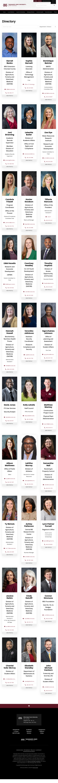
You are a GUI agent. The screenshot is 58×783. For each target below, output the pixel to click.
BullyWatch (53, 2)
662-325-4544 (10, 630)
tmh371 (48, 216)
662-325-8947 (48, 96)
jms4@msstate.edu (9, 626)
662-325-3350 (29, 295)
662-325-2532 (29, 484)
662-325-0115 (48, 427)
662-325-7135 (29, 685)
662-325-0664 (29, 419)
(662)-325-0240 (9, 369)
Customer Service (19, 749)
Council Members (11, 12)
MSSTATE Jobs (16, 733)
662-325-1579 (48, 488)
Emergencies (16, 729)
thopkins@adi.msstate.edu (49, 283)
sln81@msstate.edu (48, 484)
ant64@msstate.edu (29, 556)
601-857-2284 (29, 560)
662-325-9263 (29, 88)
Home (4, 12)
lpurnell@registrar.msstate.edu (49, 541)
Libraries (29, 733)
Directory (40, 0)
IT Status (16, 731)
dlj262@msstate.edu (9, 417)
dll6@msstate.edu (10, 89)
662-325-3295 (48, 161)
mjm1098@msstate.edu (48, 424)
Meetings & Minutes (30, 12)
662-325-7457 (10, 482)
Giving (41, 733)
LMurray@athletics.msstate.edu (30, 480)
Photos (55, 12)
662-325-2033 (48, 287)
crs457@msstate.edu (48, 615)
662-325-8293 (48, 544)
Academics (29, 729)
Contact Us (53, 0)
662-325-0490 (29, 227)
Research (29, 731)
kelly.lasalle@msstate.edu (29, 415)
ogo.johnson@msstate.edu (49, 354)
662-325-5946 (29, 157)
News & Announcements (46, 0)
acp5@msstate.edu (9, 478)
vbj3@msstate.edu (29, 354)
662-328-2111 (10, 93)
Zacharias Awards (39, 12)
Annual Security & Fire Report (29, 751)
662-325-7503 (10, 682)
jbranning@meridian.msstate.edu (10, 160)
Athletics (42, 731)
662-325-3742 (10, 226)
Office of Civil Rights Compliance (34, 761)
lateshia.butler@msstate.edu (30, 154)
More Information (48, 12)
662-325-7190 (29, 358)
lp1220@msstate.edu (48, 158)
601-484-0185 (10, 163)
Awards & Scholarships (20, 12)
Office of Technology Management (30, 84)
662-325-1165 (48, 358)
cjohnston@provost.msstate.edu (10, 222)
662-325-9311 (10, 420)
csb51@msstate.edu (29, 291)
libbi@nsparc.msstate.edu (10, 284)
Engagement (42, 729)
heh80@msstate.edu (9, 365)
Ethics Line (33, 749)
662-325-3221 (48, 220)
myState (36, 0)
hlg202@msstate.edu (29, 224)
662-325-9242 (10, 287)
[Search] (54, 5)
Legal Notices (38, 749)
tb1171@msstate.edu (10, 548)
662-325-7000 (48, 618)
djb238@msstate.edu (48, 93)
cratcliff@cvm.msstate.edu (30, 618)
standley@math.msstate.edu (30, 681)
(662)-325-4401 (9, 552)
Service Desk (35, 767)
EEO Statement (27, 749)
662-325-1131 (29, 622)
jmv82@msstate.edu (48, 687)
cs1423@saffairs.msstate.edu (10, 679)
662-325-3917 (48, 690)
